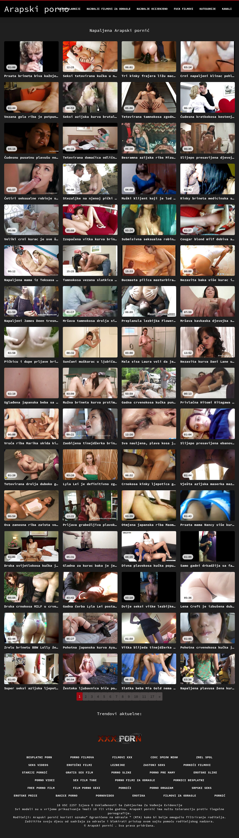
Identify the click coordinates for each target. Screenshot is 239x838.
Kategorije (207, 9)
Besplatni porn (39, 757)
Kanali (227, 9)
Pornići (125, 788)
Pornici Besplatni (188, 780)
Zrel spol (204, 757)
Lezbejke (117, 765)
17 (152, 696)
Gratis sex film (79, 772)
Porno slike (121, 772)
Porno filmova (82, 757)
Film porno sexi (86, 788)
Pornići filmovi (197, 765)
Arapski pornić (101, 825)
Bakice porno (67, 795)
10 (136, 696)
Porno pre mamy (162, 772)
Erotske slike (205, 772)
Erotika (138, 795)
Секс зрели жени (164, 757)
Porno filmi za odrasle (135, 780)
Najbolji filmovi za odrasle (109, 9)
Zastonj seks (154, 765)
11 (144, 696)
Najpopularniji (69, 9)
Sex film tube (85, 780)
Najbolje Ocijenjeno (152, 9)
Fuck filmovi (183, 9)
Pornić (219, 795)
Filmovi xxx (122, 757)
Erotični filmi (79, 765)
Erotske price (25, 795)
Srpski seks (202, 788)
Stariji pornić (34, 772)
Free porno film (41, 788)
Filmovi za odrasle (179, 795)
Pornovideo (105, 795)
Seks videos (38, 765)
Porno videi (45, 780)
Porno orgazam (161, 788)
